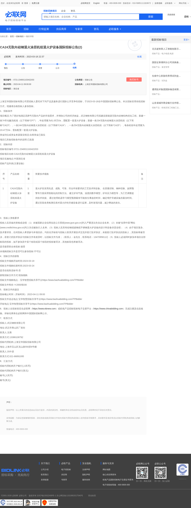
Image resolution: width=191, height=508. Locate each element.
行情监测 (44, 29)
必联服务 (115, 29)
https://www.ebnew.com (44, 308)
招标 (26, 29)
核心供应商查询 (109, 474)
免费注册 (35, 3)
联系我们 (45, 474)
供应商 (64, 474)
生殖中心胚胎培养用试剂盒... (166, 76)
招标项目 (20, 36)
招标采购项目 (50, 12)
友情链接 (45, 480)
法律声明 (86, 469)
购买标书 (134, 79)
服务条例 (86, 480)
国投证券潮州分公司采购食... (166, 62)
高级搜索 (171, 15)
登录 (26, 3)
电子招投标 (66, 469)
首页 (8, 29)
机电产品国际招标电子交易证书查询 (118, 480)
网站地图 (106, 469)
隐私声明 (86, 474)
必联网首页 (85, 3)
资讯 (73, 11)
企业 (63, 11)
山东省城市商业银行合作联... (166, 103)
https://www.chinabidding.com (108, 308)
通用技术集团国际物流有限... (166, 89)
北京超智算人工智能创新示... (166, 49)
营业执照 (92, 495)
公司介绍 (45, 469)
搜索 (150, 16)
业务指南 (158, 3)
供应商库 (61, 29)
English (96, 3)
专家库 (79, 29)
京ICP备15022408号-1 (46, 495)
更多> (186, 39)
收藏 (139, 56)
